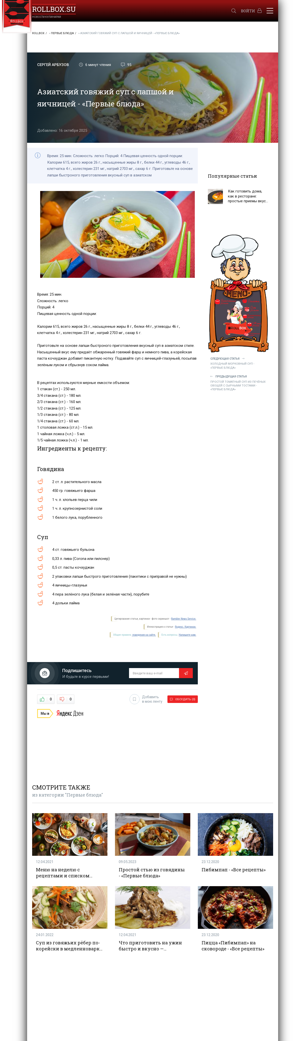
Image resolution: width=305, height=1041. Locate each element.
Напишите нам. (187, 634)
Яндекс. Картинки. (185, 626)
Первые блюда (62, 33)
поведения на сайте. (144, 634)
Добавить (146, 699)
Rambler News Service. (183, 618)
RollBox (38, 33)
